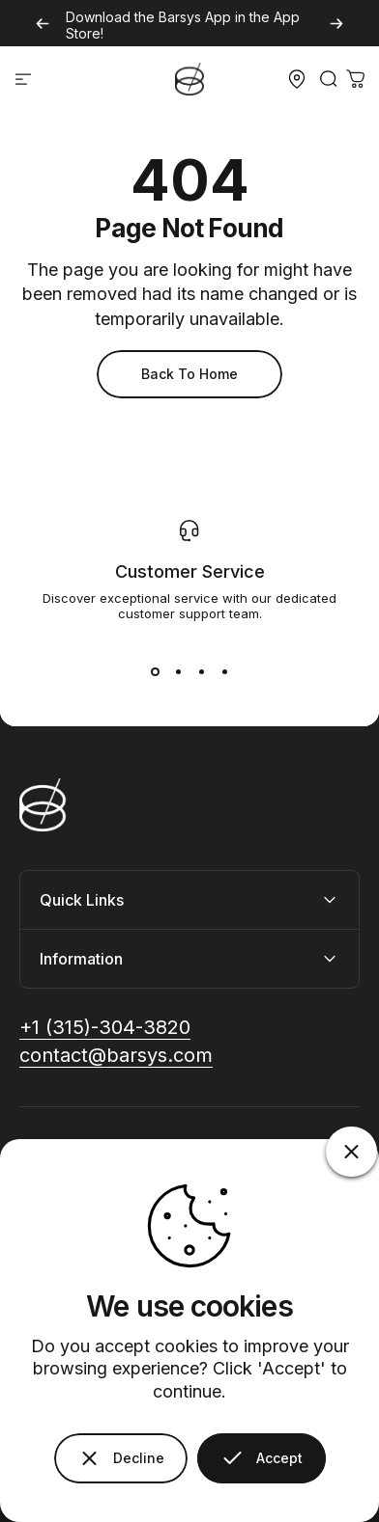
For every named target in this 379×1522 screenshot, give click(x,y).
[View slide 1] (154, 671)
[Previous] (42, 23)
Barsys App (195, 17)
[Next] (336, 23)
